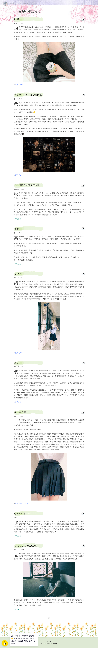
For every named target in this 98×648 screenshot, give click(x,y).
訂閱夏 (25, 4)
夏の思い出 (5, 3)
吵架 (16, 19)
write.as (54, 643)
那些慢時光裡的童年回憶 (27, 185)
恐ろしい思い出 (22, 513)
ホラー (17, 228)
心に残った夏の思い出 (25, 545)
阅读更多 (18, 219)
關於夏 (12, 4)
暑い (16, 363)
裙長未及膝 (20, 412)
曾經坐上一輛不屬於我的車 (28, 94)
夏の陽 (17, 273)
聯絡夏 (18, 4)
